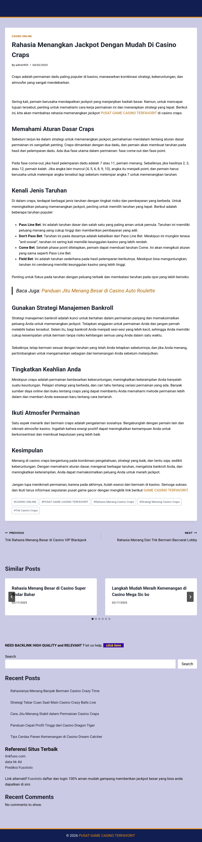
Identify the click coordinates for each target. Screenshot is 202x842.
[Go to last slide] (11, 597)
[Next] (190, 597)
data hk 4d (13, 762)
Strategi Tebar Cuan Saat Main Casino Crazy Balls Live (53, 702)
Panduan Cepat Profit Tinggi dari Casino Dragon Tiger (52, 725)
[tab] (93, 619)
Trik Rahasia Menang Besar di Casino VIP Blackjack (51, 536)
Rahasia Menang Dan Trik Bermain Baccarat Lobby (151, 536)
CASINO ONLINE (22, 36)
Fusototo (35, 779)
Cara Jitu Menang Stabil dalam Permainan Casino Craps (54, 714)
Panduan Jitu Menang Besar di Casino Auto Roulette (98, 291)
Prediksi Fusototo (19, 767)
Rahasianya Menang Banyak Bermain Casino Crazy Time (55, 691)
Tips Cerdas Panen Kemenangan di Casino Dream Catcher (56, 737)
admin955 (22, 65)
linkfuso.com (15, 756)
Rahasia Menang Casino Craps (114, 501)
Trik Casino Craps (26, 510)
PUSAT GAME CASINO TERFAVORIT (65, 501)
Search (10, 656)
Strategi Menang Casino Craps (159, 501)
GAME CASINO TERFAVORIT (166, 490)
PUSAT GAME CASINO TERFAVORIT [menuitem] (129, 113)
